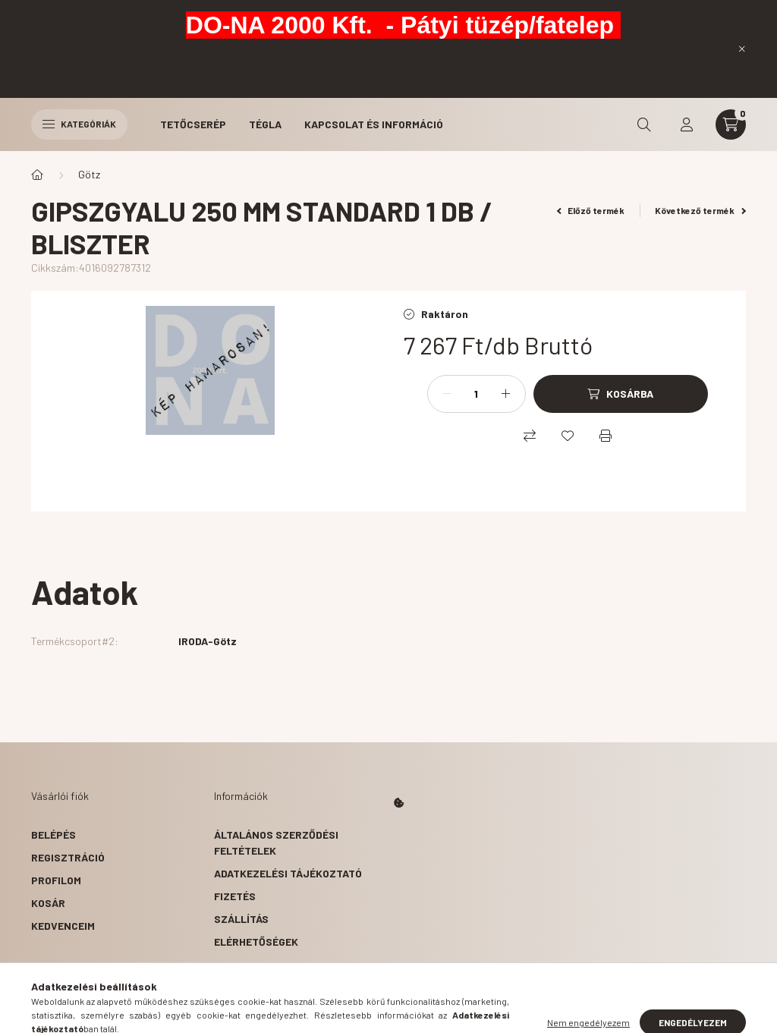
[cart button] (731, 124)
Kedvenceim (63, 925)
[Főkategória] (37, 174)
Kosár (48, 902)
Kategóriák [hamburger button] (79, 123)
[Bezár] (742, 48)
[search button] (644, 124)
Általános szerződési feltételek (276, 842)
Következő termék (700, 210)
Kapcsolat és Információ (373, 124)
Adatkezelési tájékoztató (288, 873)
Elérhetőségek (256, 941)
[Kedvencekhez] (567, 435)
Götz (89, 174)
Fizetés (235, 896)
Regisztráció (68, 857)
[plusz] (506, 394)
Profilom (56, 880)
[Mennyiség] (476, 394)
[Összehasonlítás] (529, 435)
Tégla (265, 124)
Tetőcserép (193, 124)
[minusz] (447, 394)
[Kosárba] (620, 394)
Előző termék (591, 210)
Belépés (53, 834)
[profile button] (687, 124)
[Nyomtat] (605, 435)
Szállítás (241, 918)
